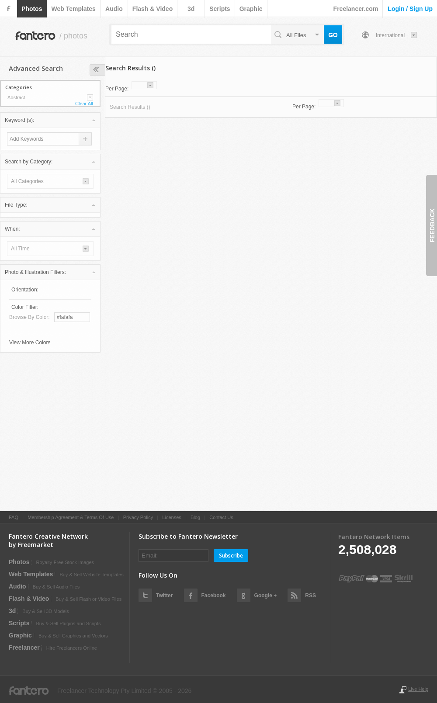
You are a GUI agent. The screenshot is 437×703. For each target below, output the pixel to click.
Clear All (84, 103)
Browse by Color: (29, 317)
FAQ (13, 517)
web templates (73, 8)
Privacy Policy (138, 517)
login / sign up (410, 8)
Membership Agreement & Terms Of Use (71, 517)
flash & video (152, 8)
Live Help (418, 689)
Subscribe (231, 555)
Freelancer (24, 647)
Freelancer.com (355, 8)
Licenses (171, 517)
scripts (219, 8)
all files (296, 35)
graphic (251, 8)
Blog (195, 517)
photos (31, 8)
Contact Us (221, 517)
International (390, 35)
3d (190, 8)
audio (114, 8)
